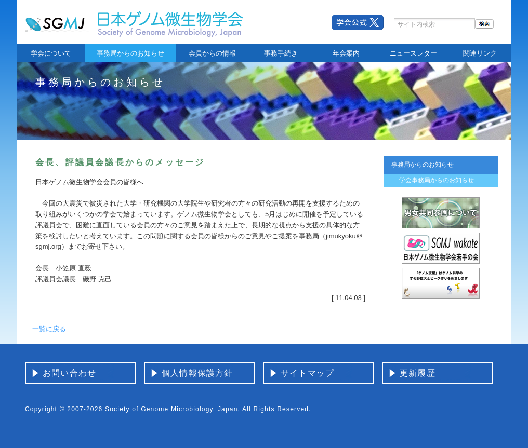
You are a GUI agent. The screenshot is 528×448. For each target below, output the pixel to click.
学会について (51, 53)
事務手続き (281, 53)
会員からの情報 (212, 53)
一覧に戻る (49, 329)
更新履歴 (417, 373)
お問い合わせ (69, 373)
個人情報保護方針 (197, 373)
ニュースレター (413, 53)
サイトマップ (307, 373)
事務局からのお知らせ (130, 53)
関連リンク (480, 53)
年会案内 (346, 53)
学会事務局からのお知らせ (436, 180)
